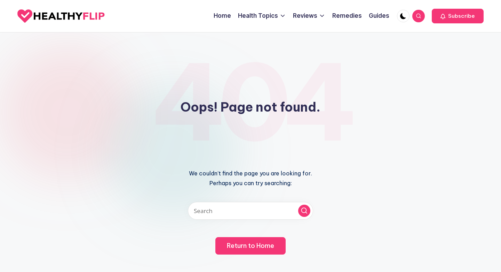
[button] (458, 16)
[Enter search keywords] (250, 211)
